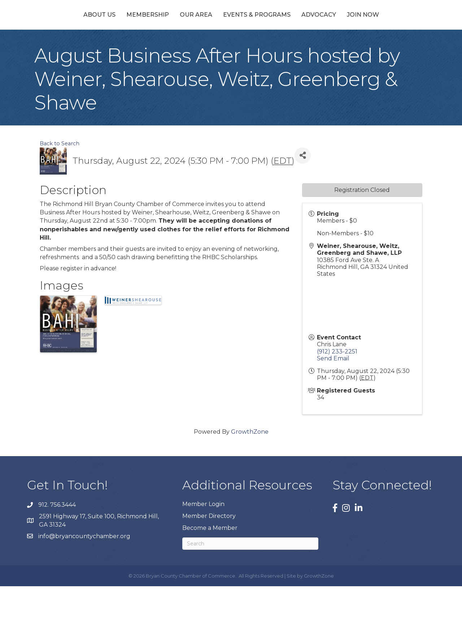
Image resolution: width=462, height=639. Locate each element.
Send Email (333, 410)
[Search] (250, 596)
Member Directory (209, 568)
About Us (62, 40)
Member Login (203, 556)
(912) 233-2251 (337, 403)
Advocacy (355, 40)
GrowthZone (250, 484)
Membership (110, 40)
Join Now (400, 40)
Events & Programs (293, 40)
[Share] (303, 208)
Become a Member (209, 580)
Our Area (159, 40)
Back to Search (59, 196)
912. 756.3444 (57, 557)
